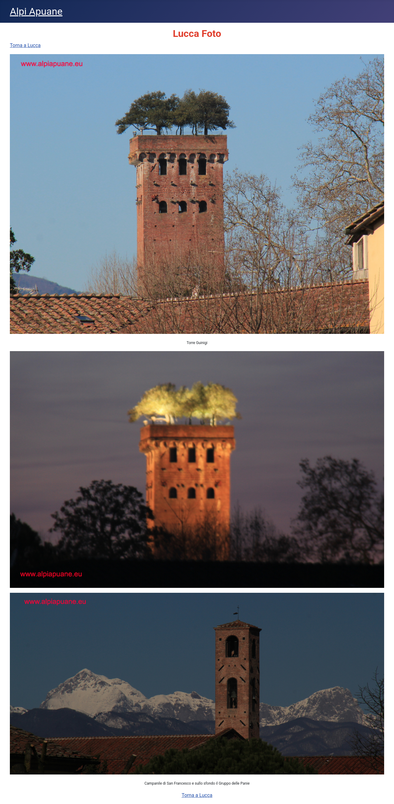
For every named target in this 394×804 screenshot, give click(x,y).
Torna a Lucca (25, 45)
